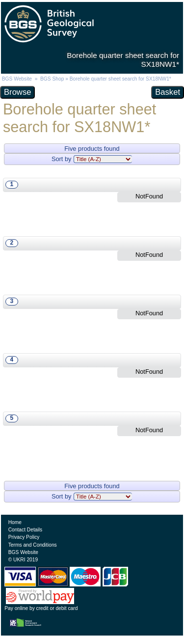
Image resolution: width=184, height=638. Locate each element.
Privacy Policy (24, 537)
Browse (17, 92)
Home (15, 522)
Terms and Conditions (32, 545)
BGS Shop (52, 79)
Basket (167, 92)
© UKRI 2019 (23, 559)
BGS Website (17, 79)
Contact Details (25, 529)
